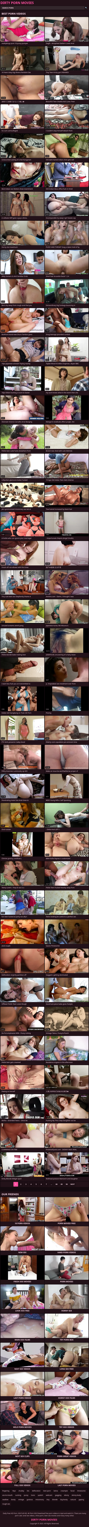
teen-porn (47, 1491)
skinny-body (76, 1495)
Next (72, 1184)
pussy (26, 1495)
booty (13, 1499)
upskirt (40, 1495)
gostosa (30, 1499)
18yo (14, 1491)
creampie (64, 1491)
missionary (39, 1499)
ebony (66, 1495)
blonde (55, 1499)
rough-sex (6, 1504)
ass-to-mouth (7, 1495)
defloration (36, 1491)
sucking (18, 1495)
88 (56, 1184)
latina (56, 1491)
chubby (21, 1491)
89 (62, 1184)
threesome (81, 1491)
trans (33, 1495)
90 (67, 1184)
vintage (21, 1499)
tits (28, 1491)
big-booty (64, 1499)
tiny (48, 1499)
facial (72, 1491)
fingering (5, 1491)
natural (73, 1499)
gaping (81, 1499)
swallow (5, 1499)
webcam (49, 1495)
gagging (58, 1495)
